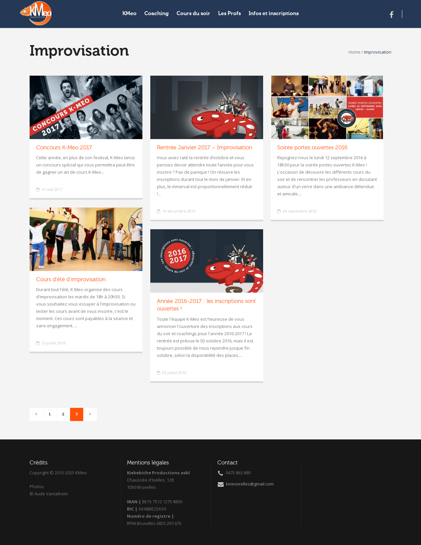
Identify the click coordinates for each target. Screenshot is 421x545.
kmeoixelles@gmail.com (246, 484)
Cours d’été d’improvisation (71, 280)
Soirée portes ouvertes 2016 (312, 148)
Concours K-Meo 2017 (64, 148)
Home (354, 52)
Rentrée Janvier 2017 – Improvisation (204, 148)
